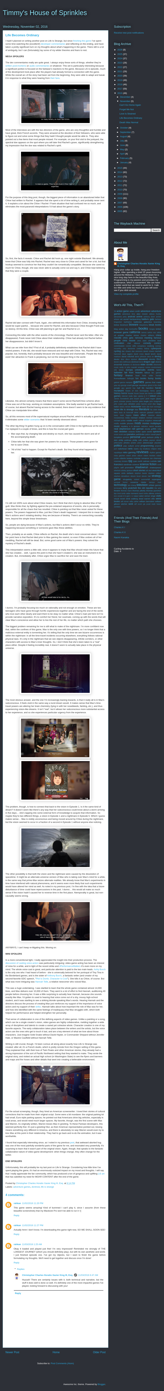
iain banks (149, 393)
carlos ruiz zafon (154, 332)
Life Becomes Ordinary (130, 118)
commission (119, 346)
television (142, 484)
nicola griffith (150, 429)
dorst (141, 362)
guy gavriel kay (128, 388)
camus (144, 332)
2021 (120, 71)
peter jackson (147, 437)
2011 (120, 185)
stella (123, 473)
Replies (20, 1269)
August (124, 136)
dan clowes (126, 351)
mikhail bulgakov (145, 421)
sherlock (117, 470)
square (117, 473)
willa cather (134, 501)
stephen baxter (141, 473)
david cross (139, 354)
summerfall (145, 479)
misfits (116, 423)
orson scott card (120, 434)
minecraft (157, 420)
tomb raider (126, 493)
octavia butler (134, 431)
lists (136, 409)
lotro (116, 412)
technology (120, 484)
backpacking (135, 319)
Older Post (99, 1352)
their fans (54, 78)
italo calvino (138, 396)
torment (134, 493)
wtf (135, 504)
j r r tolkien (150, 396)
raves (136, 449)
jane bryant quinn (137, 399)
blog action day (121, 329)
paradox (131, 434)
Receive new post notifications (129, 32)
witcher (124, 504)
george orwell (126, 385)
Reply (16, 1215)
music (117, 426)
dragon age (149, 361)
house (130, 393)
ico (155, 393)
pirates (133, 443)
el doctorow (135, 365)
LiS (99, 1173)
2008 (120, 198)
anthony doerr (149, 317)
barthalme (128, 322)
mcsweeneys (119, 418)
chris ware (142, 341)
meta (127, 418)
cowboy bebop (143, 349)
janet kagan (150, 399)
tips (115, 493)
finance (129, 375)
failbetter (118, 372)
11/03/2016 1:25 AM (32, 1244)
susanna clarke (138, 482)
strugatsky (127, 479)
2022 (120, 67)
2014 (120, 172)
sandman (128, 464)
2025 (120, 54)
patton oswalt (150, 434)
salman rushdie (150, 461)
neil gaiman (138, 429)
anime (139, 316)
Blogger (101, 1384)
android (131, 316)
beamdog (157, 322)
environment (156, 367)
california (134, 332)
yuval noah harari (153, 504)
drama (158, 362)
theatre (117, 490)
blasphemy (143, 325)
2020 (120, 75)
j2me (159, 396)
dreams (126, 364)
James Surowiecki (121, 399)
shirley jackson (127, 470)
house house (139, 393)
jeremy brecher (132, 401)
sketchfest (156, 470)
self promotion (127, 467)
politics (118, 445)
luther (136, 412)
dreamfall (118, 364)
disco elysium (131, 359)
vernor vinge (149, 496)
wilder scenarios (32, 419)
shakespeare (155, 467)
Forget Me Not (126, 109)
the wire (158, 488)
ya (144, 504)
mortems (22, 65)
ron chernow (155, 458)
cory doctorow (129, 349)
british (158, 329)
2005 (120, 211)
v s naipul (134, 496)
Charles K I (119, 527)
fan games (156, 373)
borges (152, 329)
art (103, 1173)
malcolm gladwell (146, 412)
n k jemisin (134, 426)
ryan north (137, 461)
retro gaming (129, 452)
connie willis (131, 346)
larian (116, 409)
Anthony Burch (54, 975)
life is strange (47, 1187)
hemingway (144, 391)
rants (130, 448)
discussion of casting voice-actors (22, 963)
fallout (147, 372)
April (122, 153)
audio (32, 65)
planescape (148, 443)
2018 (120, 84)
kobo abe (146, 407)
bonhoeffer (133, 329)
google (117, 388)
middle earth (132, 420)
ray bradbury (145, 449)
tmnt (119, 493)
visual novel (119, 498)
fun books (140, 378)
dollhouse (127, 362)
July (122, 140)
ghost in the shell (154, 385)
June (123, 145)
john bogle (144, 401)
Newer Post (12, 1352)
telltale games (155, 485)
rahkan (17, 1203)
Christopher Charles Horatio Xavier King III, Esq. (47, 1275)
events (151, 369)
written (8, 65)
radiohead (122, 449)
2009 (120, 194)
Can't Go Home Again (130, 105)
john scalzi (118, 404)
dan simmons (137, 351)
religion (154, 449)
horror (124, 393)
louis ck (122, 412)
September (126, 132)
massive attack (154, 415)
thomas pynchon (153, 490)
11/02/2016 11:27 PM (32, 1225)
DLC (159, 359)
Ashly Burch (99, 969)
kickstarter (136, 406)
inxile (131, 396)
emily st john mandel (128, 367)
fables (158, 370)
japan (158, 398)
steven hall (146, 476)
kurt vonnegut (155, 407)
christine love (154, 340)
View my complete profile (126, 294)
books (143, 328)
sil (147, 470)
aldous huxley (155, 314)
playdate (157, 443)
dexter (116, 359)
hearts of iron (131, 391)
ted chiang (132, 485)
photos (127, 443)
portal (137, 446)
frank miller (147, 376)
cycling (117, 351)
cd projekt (119, 335)
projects (158, 446)
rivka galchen (119, 456)
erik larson (119, 370)
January (124, 162)
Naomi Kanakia (121, 537)
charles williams (147, 335)
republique (118, 453)
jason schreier (119, 401)
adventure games (21, 1187)
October (124, 127)
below (116, 325)
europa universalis (135, 369)
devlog (158, 356)
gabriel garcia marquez (123, 382)
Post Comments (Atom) (62, 1363)
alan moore (142, 314)
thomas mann (126, 491)
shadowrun (141, 467)
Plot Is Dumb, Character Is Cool (51, 978)
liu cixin (153, 409)
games (138, 382)
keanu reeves (125, 407)
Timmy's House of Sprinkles (45, 12)
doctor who (118, 362)
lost (159, 409)
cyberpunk (156, 348)
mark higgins (125, 415)
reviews (142, 452)
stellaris (130, 473)
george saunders (139, 385)
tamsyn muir (155, 482)
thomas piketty (139, 490)
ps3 (115, 449)
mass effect (139, 415)
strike (38, 1006)
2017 (120, 88)
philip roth (137, 440)
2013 (120, 176)
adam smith (134, 311)
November (125, 101)
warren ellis (149, 498)
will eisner (125, 501)
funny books (154, 378)
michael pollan (120, 421)
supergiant (156, 479)
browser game (121, 332)
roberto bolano (126, 458)
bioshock (124, 325)
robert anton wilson (134, 456)
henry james (155, 391)
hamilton (149, 388)
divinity (152, 359)
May (122, 149)
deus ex (150, 357)
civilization (119, 343)
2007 (120, 202)
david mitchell (128, 356)
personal (135, 437)
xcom (140, 504)
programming (147, 445)
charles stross (132, 335)
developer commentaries (53, 44)
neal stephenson (122, 429)
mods (137, 423)
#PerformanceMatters (70, 966)
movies (145, 423)
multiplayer (155, 423)
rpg (130, 461)
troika (146, 493)
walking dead (137, 498)
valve (141, 496)
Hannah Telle (41, 981)
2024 (120, 58)
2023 (120, 62)
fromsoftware (120, 378)
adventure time (128, 314)
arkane (116, 319)
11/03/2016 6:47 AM (88, 1275)
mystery (124, 426)
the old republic (146, 488)
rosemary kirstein (121, 461)
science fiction (148, 464)
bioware (133, 324)
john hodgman (155, 401)
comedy (147, 343)
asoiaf (126, 319)
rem (159, 449)
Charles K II (120, 532)
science (135, 464)
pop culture (129, 446)
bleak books (155, 325)
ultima (151, 493)
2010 (120, 189)
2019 (120, 80)
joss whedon (129, 404)
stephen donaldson (121, 476)
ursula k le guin (124, 496)
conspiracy (141, 346)
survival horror (121, 482)
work (130, 504)
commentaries (43, 65)
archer (158, 317)
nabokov (144, 426)
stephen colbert (154, 473)
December (125, 97)
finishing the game (82, 41)
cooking (150, 346)
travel (141, 493)
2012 (120, 181)
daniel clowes (148, 351)
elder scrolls (147, 364)
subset (136, 479)
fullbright (130, 378)
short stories (139, 470)
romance (145, 458)
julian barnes (141, 404)
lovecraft (129, 412)
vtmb (128, 498)
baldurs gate (147, 319)
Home (56, 1352)
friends (158, 376)
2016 (120, 93)
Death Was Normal (128, 122)
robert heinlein (149, 456)
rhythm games (155, 453)
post (15, 65)
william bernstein (146, 501)
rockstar (137, 458)
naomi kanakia (155, 426)
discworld (143, 359)
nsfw (159, 429)
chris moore (128, 340)
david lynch (150, 354)
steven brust (136, 476)
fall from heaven (133, 372)
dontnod (36, 1187)
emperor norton (144, 367)
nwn (116, 431)
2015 (120, 168)
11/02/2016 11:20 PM (32, 1203)
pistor (139, 443)
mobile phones (126, 423)
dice (122, 359)
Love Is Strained (127, 113)
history (117, 393)
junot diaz (152, 404)
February (125, 158)
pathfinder (140, 434)
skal (150, 470)
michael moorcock (153, 418)
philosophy (118, 443)
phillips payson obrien (152, 440)
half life (140, 388)
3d (115, 311)
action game (123, 311)
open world (147, 431)
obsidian (123, 431)
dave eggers (127, 354)
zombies (117, 507)
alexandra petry (120, 317)
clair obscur (133, 343)
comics (157, 343)
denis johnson (140, 357)
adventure (146, 311)
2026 (120, 49)
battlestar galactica (143, 322)
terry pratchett (130, 488)
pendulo (126, 437)
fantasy (118, 375)
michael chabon (138, 418)
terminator (118, 488)
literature (144, 409)
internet (125, 396)
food (137, 375)
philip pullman (125, 440)
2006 (120, 207)
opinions (157, 431)
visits (158, 496)
